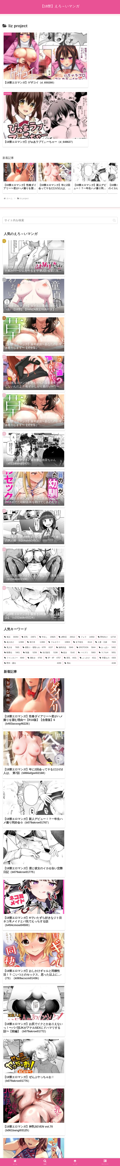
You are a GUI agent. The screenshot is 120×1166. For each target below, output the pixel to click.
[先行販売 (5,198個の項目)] (49, 581)
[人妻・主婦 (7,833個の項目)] (105, 570)
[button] (112, 106)
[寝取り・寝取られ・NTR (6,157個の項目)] (37, 576)
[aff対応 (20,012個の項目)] (66, 565)
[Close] (17, 1154)
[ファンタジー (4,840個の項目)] (14, 586)
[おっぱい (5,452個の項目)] (107, 576)
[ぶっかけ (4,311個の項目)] (88, 586)
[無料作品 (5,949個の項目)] (65, 576)
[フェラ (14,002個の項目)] (86, 565)
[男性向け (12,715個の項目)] (107, 565)
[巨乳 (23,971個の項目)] (28, 565)
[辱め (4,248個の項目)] (90, 591)
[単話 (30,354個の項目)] (11, 565)
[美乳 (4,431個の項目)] (70, 586)
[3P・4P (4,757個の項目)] (53, 586)
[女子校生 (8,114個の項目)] (82, 570)
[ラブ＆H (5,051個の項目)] (107, 581)
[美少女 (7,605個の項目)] (12, 576)
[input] (60, 148)
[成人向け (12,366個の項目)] (14, 570)
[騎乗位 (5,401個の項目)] (12, 581)
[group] (20, 106)
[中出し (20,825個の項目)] (47, 565)
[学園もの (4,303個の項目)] (107, 586)
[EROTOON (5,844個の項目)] (86, 576)
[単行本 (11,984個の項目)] (36, 570)
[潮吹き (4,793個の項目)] (34, 586)
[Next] (11, 1152)
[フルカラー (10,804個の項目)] (59, 570)
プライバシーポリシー (60, 1137)
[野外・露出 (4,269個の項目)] (32, 591)
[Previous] (4, 1152)
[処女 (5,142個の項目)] (68, 581)
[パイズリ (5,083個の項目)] (87, 581)
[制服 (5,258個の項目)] (30, 581)
